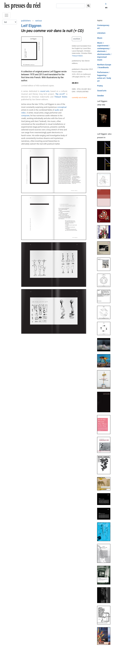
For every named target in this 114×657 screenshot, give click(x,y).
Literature (101, 33)
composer (25, 115)
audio (57, 110)
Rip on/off (60, 94)
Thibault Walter (60, 97)
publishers (26, 20)
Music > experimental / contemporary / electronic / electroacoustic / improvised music (104, 51)
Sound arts (101, 90)
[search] (70, 6)
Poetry (100, 86)
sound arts (44, 91)
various (38, 20)
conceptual (61, 107)
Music (99, 38)
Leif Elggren (31, 25)
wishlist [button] (76, 39)
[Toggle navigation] (6, 15)
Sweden (100, 96)
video (23, 113)
